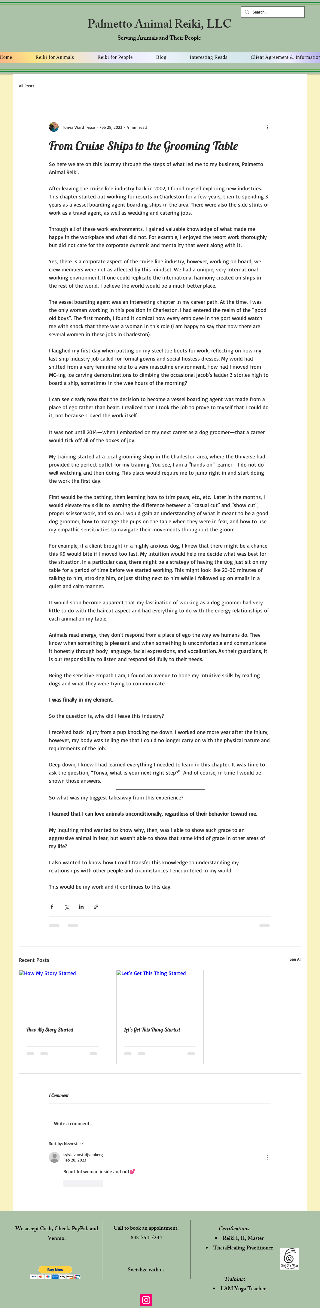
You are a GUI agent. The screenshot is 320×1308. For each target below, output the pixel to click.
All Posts (26, 85)
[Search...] (272, 12)
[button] (55, 1273)
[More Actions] (267, 1157)
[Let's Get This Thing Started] (160, 994)
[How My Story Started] (62, 994)
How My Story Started (49, 1029)
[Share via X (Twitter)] (66, 907)
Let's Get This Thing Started (152, 1029)
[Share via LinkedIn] (81, 907)
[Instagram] (146, 1300)
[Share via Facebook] (52, 907)
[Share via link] (96, 907)
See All (295, 959)
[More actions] (267, 127)
